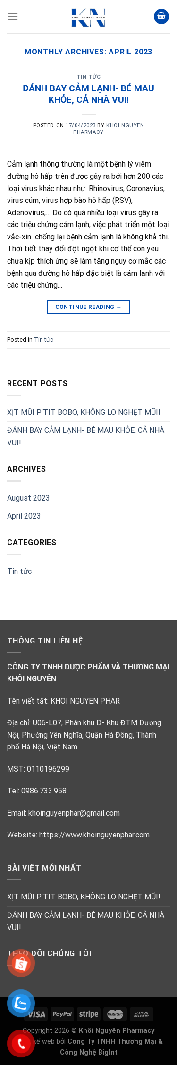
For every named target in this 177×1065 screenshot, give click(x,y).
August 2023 (28, 497)
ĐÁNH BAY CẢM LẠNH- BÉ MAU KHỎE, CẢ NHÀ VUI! (88, 94)
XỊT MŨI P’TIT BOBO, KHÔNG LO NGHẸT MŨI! (83, 412)
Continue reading (88, 307)
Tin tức (88, 77)
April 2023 (24, 515)
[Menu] (12, 16)
